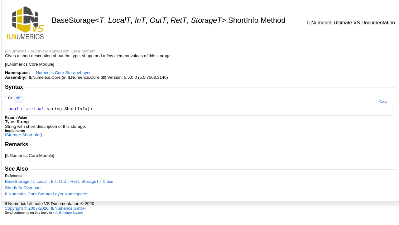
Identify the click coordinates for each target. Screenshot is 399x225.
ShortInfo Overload (23, 187)
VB (18, 98)
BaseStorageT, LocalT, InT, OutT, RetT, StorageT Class (59, 181)
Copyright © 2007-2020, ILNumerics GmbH (45, 208)
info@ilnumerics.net (68, 212)
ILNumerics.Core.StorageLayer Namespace (46, 194)
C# (10, 98)
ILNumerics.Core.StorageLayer (61, 72)
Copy (383, 101)
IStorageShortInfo (23, 134)
